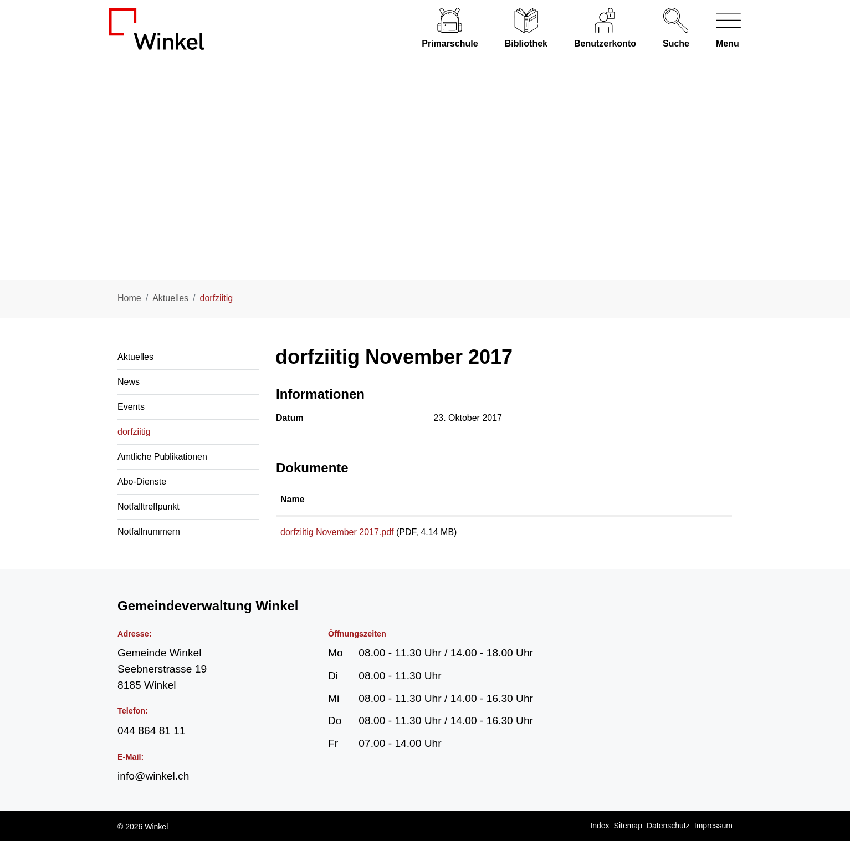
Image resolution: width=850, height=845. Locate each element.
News (128, 381)
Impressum (713, 829)
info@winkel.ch (153, 780)
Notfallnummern (148, 531)
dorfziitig (134, 436)
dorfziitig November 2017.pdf (337, 532)
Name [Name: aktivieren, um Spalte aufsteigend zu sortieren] (292, 499)
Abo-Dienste (141, 481)
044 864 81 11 (151, 734)
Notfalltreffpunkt (148, 506)
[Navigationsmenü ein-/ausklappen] (722, 29)
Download (681, 534)
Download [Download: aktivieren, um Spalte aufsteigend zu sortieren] (655, 499)
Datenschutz (668, 829)
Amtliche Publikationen (162, 456)
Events (131, 406)
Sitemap (628, 829)
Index (599, 829)
